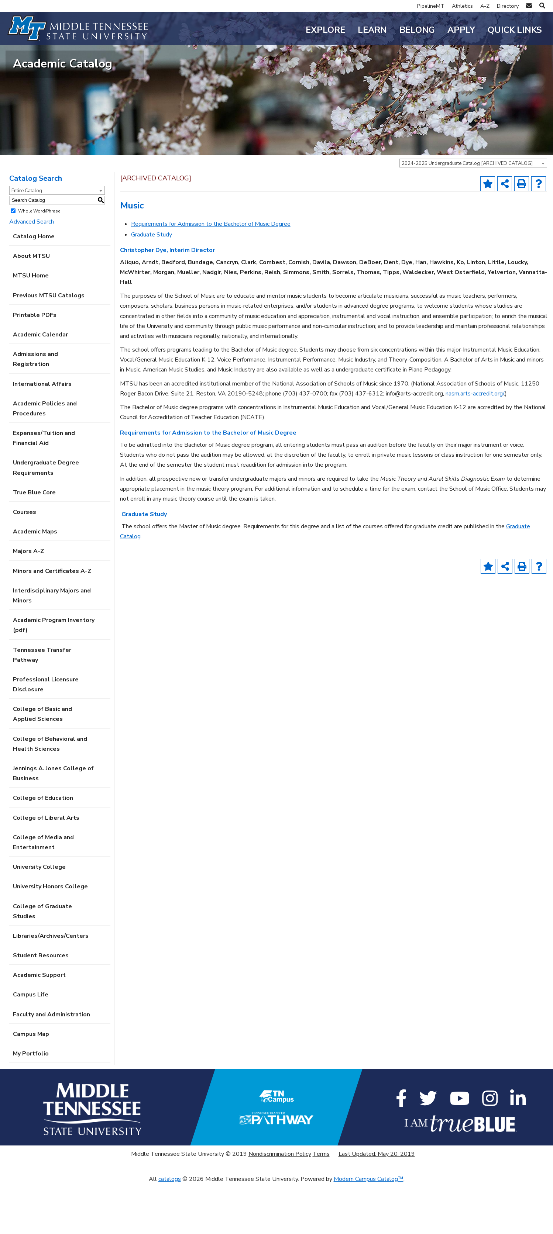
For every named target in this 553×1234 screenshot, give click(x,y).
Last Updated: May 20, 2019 (377, 1204)
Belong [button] (417, 30)
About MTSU (31, 306)
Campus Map (31, 1084)
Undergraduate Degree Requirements (46, 517)
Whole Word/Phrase (39, 260)
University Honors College (50, 936)
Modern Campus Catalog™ (368, 1228)
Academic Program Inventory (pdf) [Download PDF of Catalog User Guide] (54, 675)
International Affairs (42, 433)
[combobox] (473, 212)
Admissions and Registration (35, 409)
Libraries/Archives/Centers (51, 986)
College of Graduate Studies (42, 961)
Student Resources (41, 1005)
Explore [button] (325, 30)
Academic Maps (35, 581)
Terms (321, 1204)
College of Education (43, 848)
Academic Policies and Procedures (45, 458)
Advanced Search (31, 271)
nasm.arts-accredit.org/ (475, 443)
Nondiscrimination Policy (279, 1204)
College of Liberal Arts (46, 867)
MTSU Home (31, 325)
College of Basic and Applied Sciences (42, 764)
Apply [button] (461, 30)
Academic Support (39, 1025)
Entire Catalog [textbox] (26, 240)
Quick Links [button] (515, 30)
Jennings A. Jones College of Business (53, 823)
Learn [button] (372, 30)
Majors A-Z (28, 601)
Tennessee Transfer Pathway (42, 704)
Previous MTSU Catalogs (49, 345)
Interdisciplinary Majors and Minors (52, 645)
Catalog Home (34, 286)
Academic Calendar (40, 384)
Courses (24, 562)
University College (39, 917)
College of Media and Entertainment (43, 892)
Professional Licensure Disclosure (46, 734)
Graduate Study (151, 284)
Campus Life (30, 1044)
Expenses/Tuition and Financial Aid (44, 488)
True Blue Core (34, 542)
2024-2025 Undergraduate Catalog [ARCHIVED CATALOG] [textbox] (467, 213)
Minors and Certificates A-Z (52, 620)
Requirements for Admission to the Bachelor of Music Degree (211, 273)
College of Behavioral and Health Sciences (50, 793)
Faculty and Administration (51, 1064)
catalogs (169, 1228)
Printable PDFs (34, 365)
